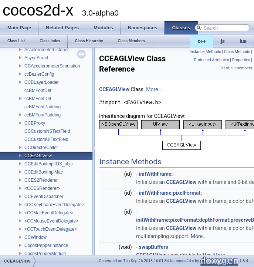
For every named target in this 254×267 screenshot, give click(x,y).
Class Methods (237, 51)
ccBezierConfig (39, 74)
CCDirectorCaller (41, 147)
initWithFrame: (156, 174)
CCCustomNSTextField (47, 131)
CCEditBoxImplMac (43, 172)
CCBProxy (34, 123)
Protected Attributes (211, 59)
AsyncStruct (36, 57)
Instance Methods (205, 51)
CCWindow (35, 237)
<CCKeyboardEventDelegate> (54, 204)
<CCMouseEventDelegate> (51, 221)
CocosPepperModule (45, 253)
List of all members (235, 68)
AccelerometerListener (46, 49)
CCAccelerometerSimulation (52, 66)
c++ (202, 41)
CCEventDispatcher (43, 196)
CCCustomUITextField (46, 139)
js (223, 41)
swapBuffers (153, 247)
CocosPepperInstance (46, 245)
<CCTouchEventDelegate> (50, 229)
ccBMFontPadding (42, 106)
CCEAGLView (38, 155)
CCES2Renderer (41, 180)
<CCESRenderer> (42, 188)
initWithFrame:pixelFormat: (170, 193)
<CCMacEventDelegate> (49, 212)
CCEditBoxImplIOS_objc (48, 164)
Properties (241, 59)
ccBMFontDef (37, 90)
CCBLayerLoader (41, 82)
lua (243, 41)
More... (154, 89)
